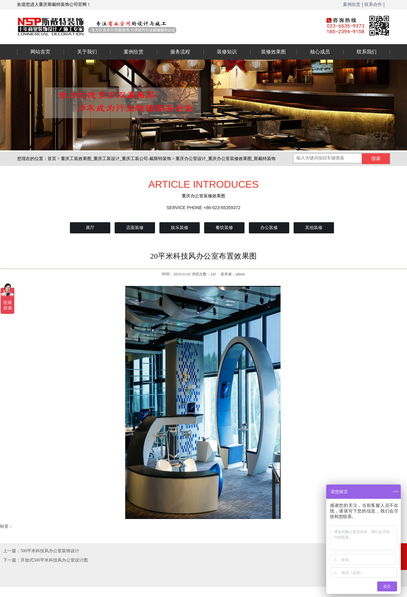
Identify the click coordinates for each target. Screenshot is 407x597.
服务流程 (180, 51)
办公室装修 (161, 26)
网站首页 (40, 51)
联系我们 (367, 51)
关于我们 (87, 51)
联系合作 (373, 4)
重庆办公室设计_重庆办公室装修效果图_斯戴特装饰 (226, 158)
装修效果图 (273, 51)
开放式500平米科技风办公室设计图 (54, 560)
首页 (52, 158)
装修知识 (227, 51)
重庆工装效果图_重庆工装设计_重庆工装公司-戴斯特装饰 (116, 158)
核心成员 (320, 51)
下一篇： (12, 560)
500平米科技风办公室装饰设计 (50, 551)
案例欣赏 (351, 4)
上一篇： (12, 551)
